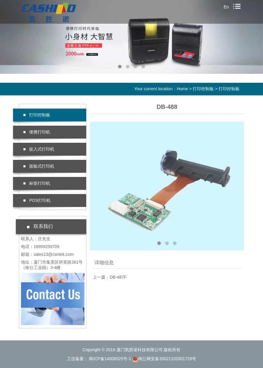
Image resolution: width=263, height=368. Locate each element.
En (226, 6)
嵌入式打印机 (38, 149)
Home (182, 88)
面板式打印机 (38, 166)
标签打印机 (36, 183)
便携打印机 (36, 132)
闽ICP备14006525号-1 (109, 358)
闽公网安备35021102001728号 (164, 358)
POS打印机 (37, 200)
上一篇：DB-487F (109, 277)
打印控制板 (203, 88)
